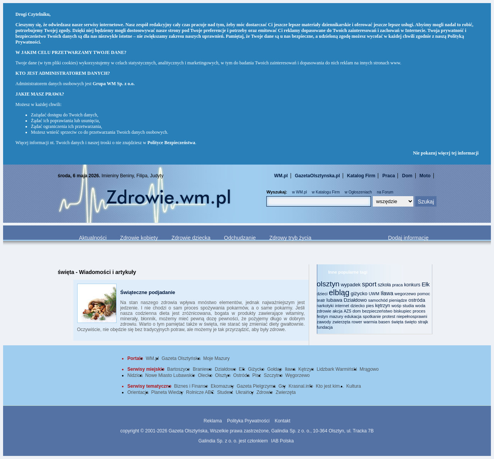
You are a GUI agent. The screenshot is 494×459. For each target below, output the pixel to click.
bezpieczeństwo (377, 311)
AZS (347, 311)
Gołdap (274, 369)
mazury (336, 316)
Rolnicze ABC (200, 392)
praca (397, 284)
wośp (396, 305)
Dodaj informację (408, 238)
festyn (322, 316)
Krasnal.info (301, 386)
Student (225, 392)
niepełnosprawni (411, 316)
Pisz (256, 375)
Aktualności (93, 238)
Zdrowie (265, 392)
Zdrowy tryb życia (290, 238)
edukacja (353, 316)
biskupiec (402, 311)
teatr (321, 300)
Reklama (213, 421)
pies (370, 305)
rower (357, 321)
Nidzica (134, 375)
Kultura (353, 386)
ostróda (416, 300)
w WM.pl (299, 192)
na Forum (385, 192)
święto (410, 321)
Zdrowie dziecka (190, 238)
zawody (324, 321)
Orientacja (138, 392)
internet (342, 305)
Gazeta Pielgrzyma (256, 386)
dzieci (322, 293)
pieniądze (398, 300)
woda (420, 305)
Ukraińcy (245, 392)
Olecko (205, 375)
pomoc (423, 293)
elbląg (339, 292)
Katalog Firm (361, 175)
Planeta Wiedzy (167, 392)
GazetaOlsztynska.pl (317, 175)
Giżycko (256, 369)
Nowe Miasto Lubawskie (170, 375)
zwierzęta (341, 321)
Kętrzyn (306, 369)
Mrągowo (369, 369)
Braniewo (202, 369)
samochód (378, 300)
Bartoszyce (178, 369)
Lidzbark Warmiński (337, 369)
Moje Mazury (216, 358)
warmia (370, 321)
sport (369, 284)
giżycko (359, 293)
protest (388, 316)
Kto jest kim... (329, 386)
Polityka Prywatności (248, 421)
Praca (388, 175)
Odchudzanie (240, 238)
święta (397, 321)
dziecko (357, 305)
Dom (407, 175)
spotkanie (372, 316)
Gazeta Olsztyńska (181, 358)
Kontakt (283, 421)
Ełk (425, 284)
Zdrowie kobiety (139, 238)
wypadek (350, 285)
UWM (374, 293)
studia (408, 305)
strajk (423, 321)
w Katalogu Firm (326, 192)
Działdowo (355, 300)
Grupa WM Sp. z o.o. (114, 83)
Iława (387, 293)
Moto (425, 175)
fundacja (325, 327)
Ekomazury (222, 386)
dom (357, 311)
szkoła (384, 285)
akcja (338, 311)
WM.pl (281, 175)
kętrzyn (382, 305)
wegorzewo (405, 293)
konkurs (412, 285)
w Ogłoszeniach (358, 192)
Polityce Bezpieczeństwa (171, 142)
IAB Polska (282, 441)
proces (419, 311)
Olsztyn (222, 375)
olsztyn (328, 284)
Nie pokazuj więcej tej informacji (446, 153)
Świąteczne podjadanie (147, 292)
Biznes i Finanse (191, 386)
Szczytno (273, 375)
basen (384, 321)
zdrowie (324, 311)
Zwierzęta (286, 392)
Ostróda (241, 375)
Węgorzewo (297, 375)
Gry (282, 386)
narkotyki (325, 305)
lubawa (334, 300)
